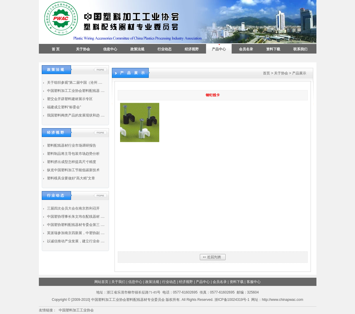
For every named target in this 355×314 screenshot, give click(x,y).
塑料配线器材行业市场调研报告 (71, 145)
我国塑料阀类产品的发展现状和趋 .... (75, 115)
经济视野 (192, 49)
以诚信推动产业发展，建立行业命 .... (75, 241)
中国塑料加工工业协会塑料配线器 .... (75, 91)
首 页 (56, 49)
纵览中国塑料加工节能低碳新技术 (73, 170)
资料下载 (273, 49)
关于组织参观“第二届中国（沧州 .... (74, 82)
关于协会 (83, 49)
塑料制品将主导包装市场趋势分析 (73, 154)
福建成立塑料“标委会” (63, 107)
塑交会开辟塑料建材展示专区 (69, 99)
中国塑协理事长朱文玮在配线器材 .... (75, 217)
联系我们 (300, 49)
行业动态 (164, 49)
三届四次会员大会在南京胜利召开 (73, 208)
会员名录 (246, 49)
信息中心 (110, 49)
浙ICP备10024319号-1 (232, 300)
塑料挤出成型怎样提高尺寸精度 (71, 162)
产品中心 (219, 49)
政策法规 (137, 49)
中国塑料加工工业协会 (76, 310)
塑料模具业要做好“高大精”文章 (70, 178)
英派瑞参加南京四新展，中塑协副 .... (75, 233)
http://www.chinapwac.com (282, 300)
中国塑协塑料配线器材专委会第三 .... (75, 225)
